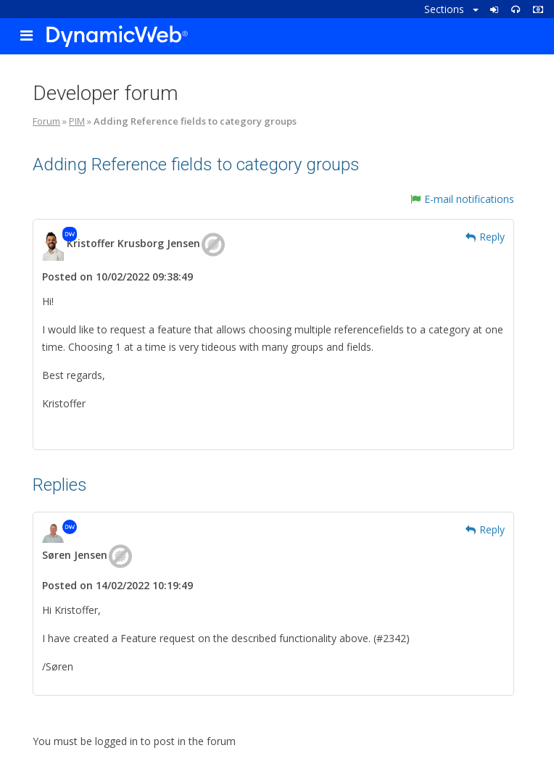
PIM (77, 121)
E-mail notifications (462, 199)
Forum (46, 121)
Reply (485, 237)
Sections (451, 9)
